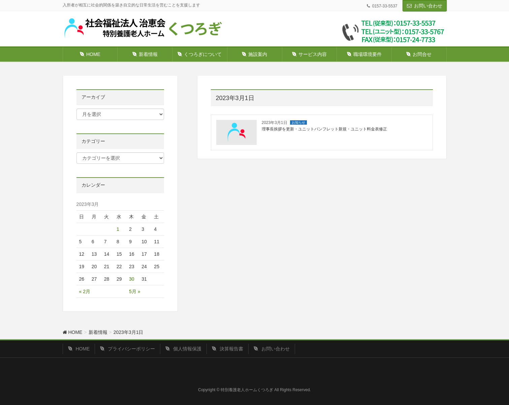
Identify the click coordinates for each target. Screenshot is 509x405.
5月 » (134, 291)
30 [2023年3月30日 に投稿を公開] (131, 279)
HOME (79, 348)
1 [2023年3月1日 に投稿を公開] (118, 229)
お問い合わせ (428, 5)
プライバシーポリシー (127, 348)
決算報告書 (227, 348)
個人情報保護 (183, 348)
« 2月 (84, 291)
